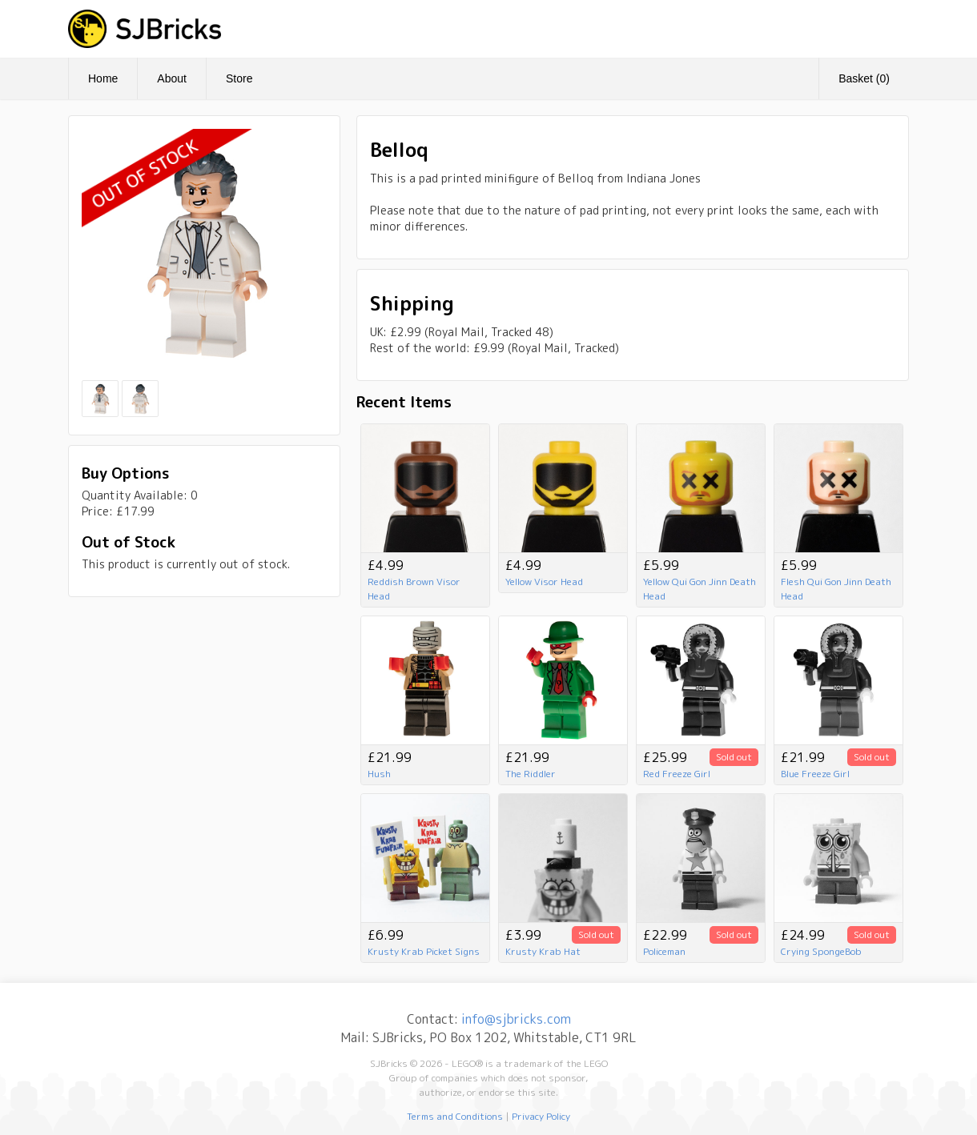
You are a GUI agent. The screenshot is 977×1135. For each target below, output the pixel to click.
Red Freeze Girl (676, 773)
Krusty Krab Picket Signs (424, 951)
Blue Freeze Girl (815, 773)
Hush (379, 773)
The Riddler (530, 773)
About (172, 78)
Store (239, 78)
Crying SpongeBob (821, 951)
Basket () (864, 78)
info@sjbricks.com (516, 1019)
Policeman (664, 951)
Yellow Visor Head (544, 581)
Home (103, 78)
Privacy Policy (541, 1116)
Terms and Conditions (455, 1116)
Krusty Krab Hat (543, 951)
